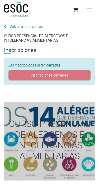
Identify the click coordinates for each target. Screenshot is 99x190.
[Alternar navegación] (89, 10)
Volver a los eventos (23, 27)
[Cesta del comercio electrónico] (75, 10)
